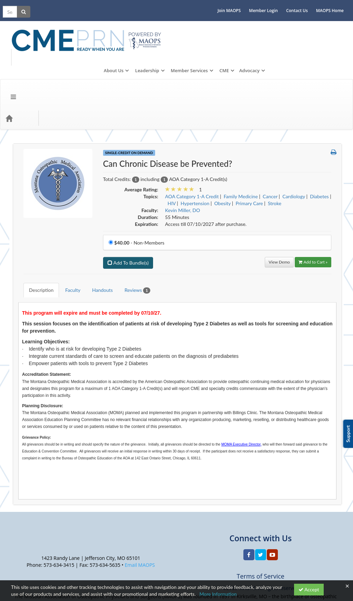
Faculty (67, 224)
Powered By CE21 (31, 571)
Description (36, 224)
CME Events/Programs (86, 57)
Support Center (27, 564)
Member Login (268, 5)
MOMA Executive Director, (241, 373)
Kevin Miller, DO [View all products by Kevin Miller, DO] (182, 149)
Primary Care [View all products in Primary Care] (249, 142)
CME (309, 25)
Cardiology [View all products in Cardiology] (293, 135)
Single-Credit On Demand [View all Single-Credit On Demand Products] (129, 91)
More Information (218, 594)
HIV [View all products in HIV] (172, 142)
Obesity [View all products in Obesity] (222, 142)
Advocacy (334, 25)
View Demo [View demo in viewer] (279, 200)
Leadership (232, 25)
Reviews (132, 224)
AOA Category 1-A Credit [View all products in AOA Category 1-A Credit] (192, 135)
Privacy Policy (62, 564)
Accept (309, 589)
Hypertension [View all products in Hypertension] (195, 142)
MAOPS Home (335, 5)
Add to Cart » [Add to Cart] (313, 200)
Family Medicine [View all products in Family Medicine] (241, 135)
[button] (333, 91)
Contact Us (302, 5)
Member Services (274, 25)
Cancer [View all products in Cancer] (270, 135)
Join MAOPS (234, 5)
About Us (198, 25)
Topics (43, 57)
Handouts (97, 224)
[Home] (19, 57)
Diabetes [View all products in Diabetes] (319, 135)
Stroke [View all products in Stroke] (274, 142)
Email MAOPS (140, 493)
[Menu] (8, 57)
